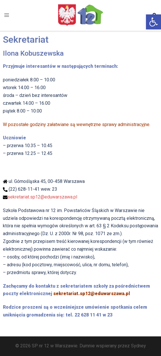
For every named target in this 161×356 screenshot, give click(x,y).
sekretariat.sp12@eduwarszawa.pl (42, 197)
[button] (153, 21)
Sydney (138, 345)
